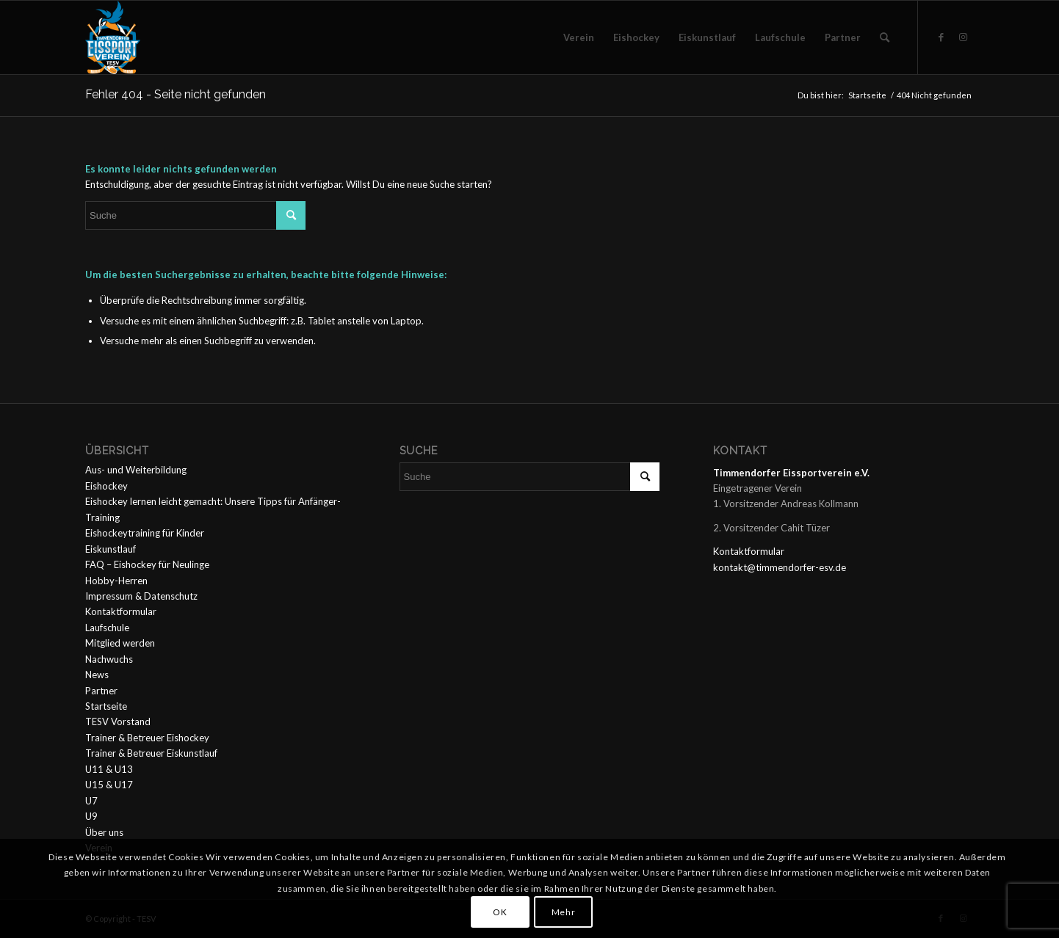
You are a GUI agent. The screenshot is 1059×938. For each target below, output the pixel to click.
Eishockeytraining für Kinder (144, 533)
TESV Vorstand (118, 721)
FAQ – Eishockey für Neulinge (147, 564)
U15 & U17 (109, 784)
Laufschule (107, 627)
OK (500, 911)
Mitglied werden (120, 643)
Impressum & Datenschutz (141, 596)
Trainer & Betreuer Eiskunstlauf (151, 753)
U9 (91, 816)
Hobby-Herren (116, 580)
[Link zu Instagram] (963, 37)
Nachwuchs (109, 659)
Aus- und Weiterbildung (136, 470)
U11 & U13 (109, 769)
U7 (91, 801)
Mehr (563, 911)
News (97, 674)
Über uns (104, 832)
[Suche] (884, 37)
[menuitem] (579, 37)
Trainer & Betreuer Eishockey (147, 738)
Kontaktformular (120, 611)
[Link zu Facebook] (941, 37)
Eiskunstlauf (110, 549)
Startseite (106, 706)
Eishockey (106, 486)
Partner (101, 691)
